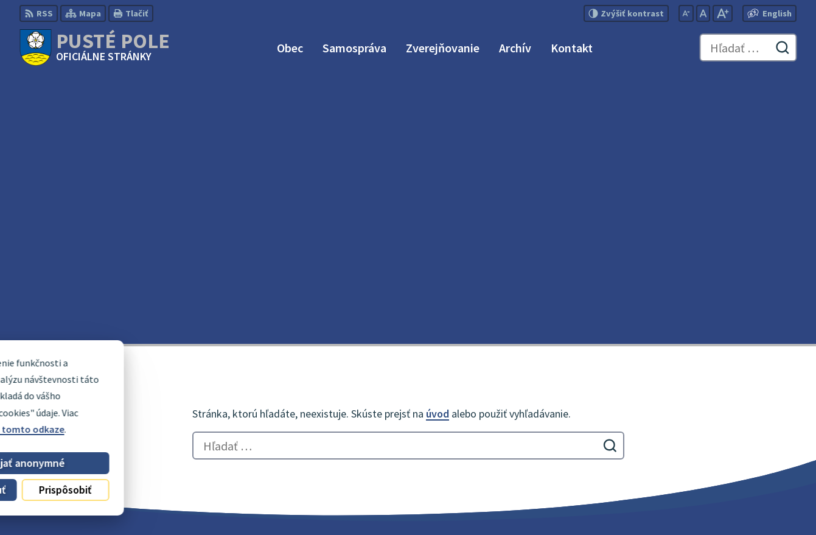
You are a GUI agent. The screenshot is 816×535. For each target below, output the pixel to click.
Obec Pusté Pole (338, 502)
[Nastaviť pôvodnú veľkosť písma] (703, 13)
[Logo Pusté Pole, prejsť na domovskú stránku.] (94, 47)
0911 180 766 (717, 432)
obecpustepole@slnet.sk (744, 447)
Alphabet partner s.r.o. (178, 502)
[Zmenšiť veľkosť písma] (686, 13)
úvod (437, 145)
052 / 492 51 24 (720, 417)
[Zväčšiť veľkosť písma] (723, 13)
